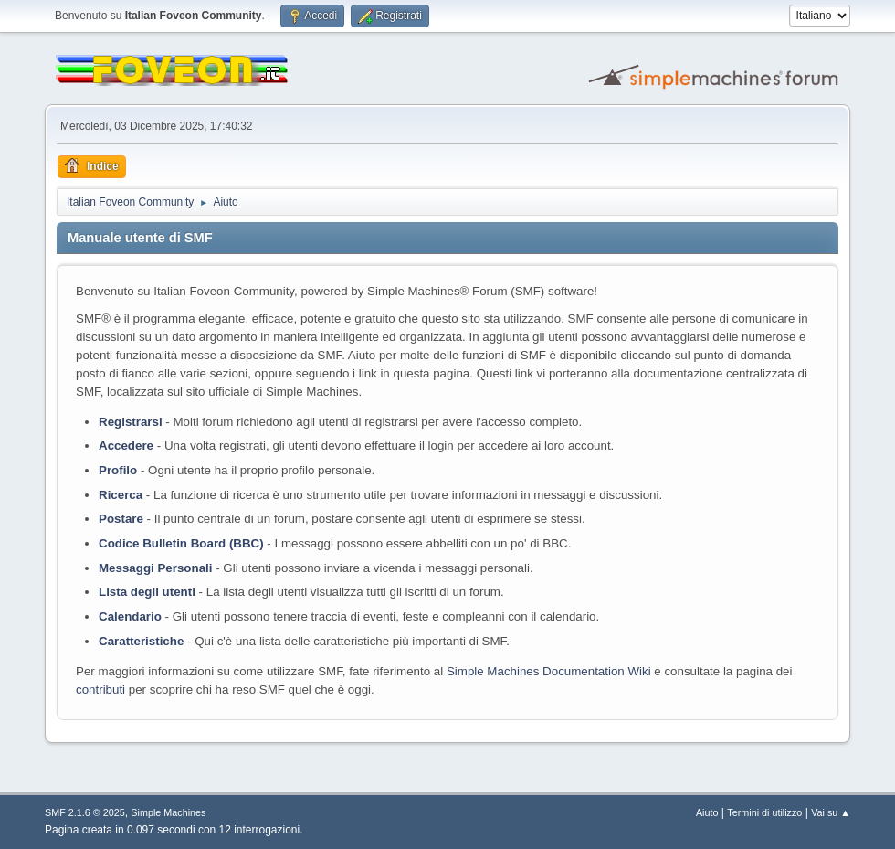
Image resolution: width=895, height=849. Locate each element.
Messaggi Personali (155, 568)
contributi (100, 689)
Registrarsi (131, 422)
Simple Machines (168, 812)
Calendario (130, 616)
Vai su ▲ (830, 812)
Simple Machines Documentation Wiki (549, 671)
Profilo (118, 470)
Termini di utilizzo (764, 812)
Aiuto (707, 812)
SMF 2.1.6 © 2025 (85, 812)
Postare (121, 518)
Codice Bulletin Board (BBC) (181, 543)
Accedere (126, 445)
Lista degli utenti (147, 592)
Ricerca (120, 495)
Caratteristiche (141, 641)
